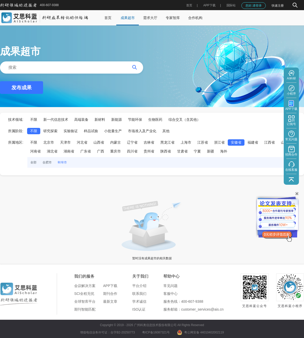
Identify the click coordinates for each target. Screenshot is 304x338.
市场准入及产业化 (142, 131)
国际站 (231, 5)
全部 (33, 162)
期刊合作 (110, 294)
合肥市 (47, 162)
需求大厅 (150, 18)
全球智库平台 (85, 301)
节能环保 (135, 119)
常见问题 (170, 286)
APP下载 (110, 286)
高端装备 (81, 119)
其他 (165, 131)
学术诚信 (139, 301)
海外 (223, 151)
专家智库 (173, 18)
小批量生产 (113, 131)
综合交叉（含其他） (184, 119)
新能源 (116, 119)
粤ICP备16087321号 (156, 332)
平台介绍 (139, 286)
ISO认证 (138, 309)
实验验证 (71, 131)
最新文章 (110, 301)
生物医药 (155, 119)
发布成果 (21, 87)
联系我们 (139, 294)
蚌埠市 (62, 162)
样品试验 (91, 131)
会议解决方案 (85, 286)
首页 (189, 5)
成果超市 (128, 18)
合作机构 (195, 18)
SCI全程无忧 (84, 294)
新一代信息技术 (55, 119)
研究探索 (50, 131)
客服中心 (170, 294)
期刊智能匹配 (85, 309)
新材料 (99, 119)
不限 (33, 119)
